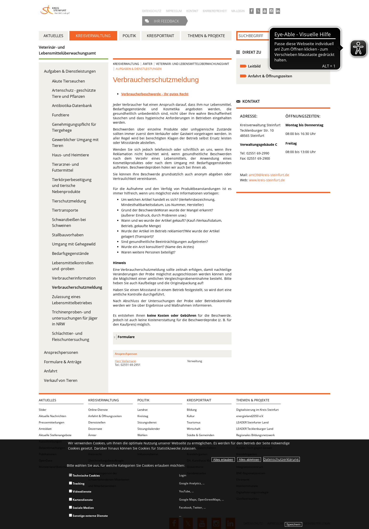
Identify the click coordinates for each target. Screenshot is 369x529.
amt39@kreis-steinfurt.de (269, 175)
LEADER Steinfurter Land (252, 422)
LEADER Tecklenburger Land (254, 429)
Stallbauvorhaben (68, 234)
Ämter (147, 64)
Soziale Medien (81, 508)
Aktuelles (47, 400)
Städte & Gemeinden (200, 435)
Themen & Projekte (252, 400)
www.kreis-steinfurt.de (267, 180)
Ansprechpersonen (61, 352)
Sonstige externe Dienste (88, 516)
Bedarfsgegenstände (70, 253)
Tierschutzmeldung (69, 201)
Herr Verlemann (125, 361)
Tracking (76, 484)
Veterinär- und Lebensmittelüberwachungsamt (192, 64)
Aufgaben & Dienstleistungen (70, 71)
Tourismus (194, 422)
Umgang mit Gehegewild (74, 244)
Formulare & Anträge (62, 361)
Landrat (142, 410)
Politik (143, 400)
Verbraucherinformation (74, 278)
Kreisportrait (199, 400)
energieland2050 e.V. (250, 416)
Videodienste (80, 491)
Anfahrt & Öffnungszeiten (105, 416)
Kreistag (142, 416)
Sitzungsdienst (146, 422)
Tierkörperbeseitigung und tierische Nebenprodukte (72, 185)
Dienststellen (96, 422)
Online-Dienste (98, 410)
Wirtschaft (193, 429)
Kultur (191, 416)
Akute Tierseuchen (68, 81)
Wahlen (142, 435)
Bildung (192, 410)
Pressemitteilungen (51, 422)
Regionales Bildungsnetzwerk (255, 435)
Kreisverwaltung (126, 64)
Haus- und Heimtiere (70, 155)
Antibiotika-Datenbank (72, 105)
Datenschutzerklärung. (282, 459)
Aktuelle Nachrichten (52, 416)
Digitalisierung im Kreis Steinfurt (257, 410)
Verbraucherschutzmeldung (77, 287)
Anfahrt (50, 371)
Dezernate (95, 429)
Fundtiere (60, 115)
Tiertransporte (65, 210)
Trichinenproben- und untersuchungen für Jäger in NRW (75, 318)
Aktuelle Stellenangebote (55, 435)
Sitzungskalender (148, 429)
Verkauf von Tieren (60, 380)
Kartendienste (81, 500)
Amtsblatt (45, 429)
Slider (42, 410)
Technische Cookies (84, 476)
